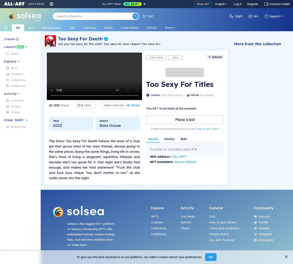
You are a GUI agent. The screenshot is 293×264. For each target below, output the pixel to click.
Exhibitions (158, 234)
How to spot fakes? (208, 128)
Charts (185, 228)
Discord (261, 216)
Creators (157, 222)
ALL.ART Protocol (221, 240)
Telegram (263, 234)
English (220, 4)
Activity (186, 222)
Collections (158, 228)
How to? (203, 4)
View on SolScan (185, 162)
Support (272, 16)
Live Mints (188, 216)
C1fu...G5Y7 (178, 156)
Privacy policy (219, 234)
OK (210, 257)
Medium (262, 228)
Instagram (263, 240)
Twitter (261, 222)
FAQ (212, 216)
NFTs (155, 216)
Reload (215, 57)
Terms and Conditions (224, 228)
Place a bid (185, 119)
